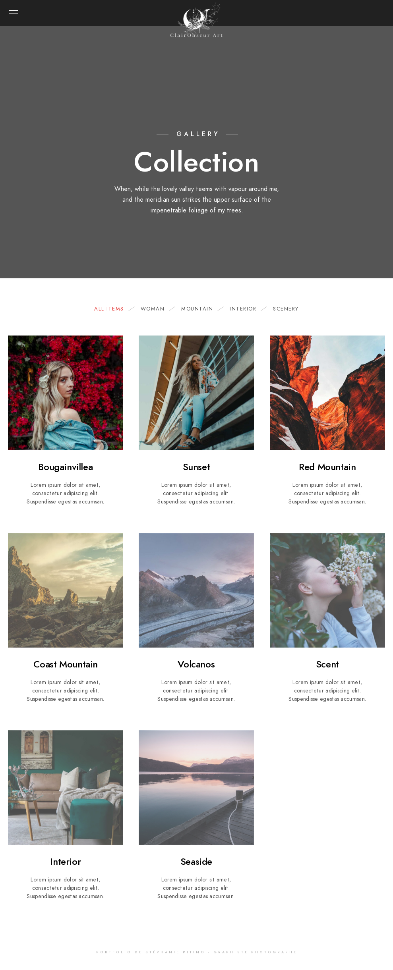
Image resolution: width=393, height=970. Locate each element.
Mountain (201, 308)
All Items (113, 308)
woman (157, 308)
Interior (247, 308)
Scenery (286, 308)
